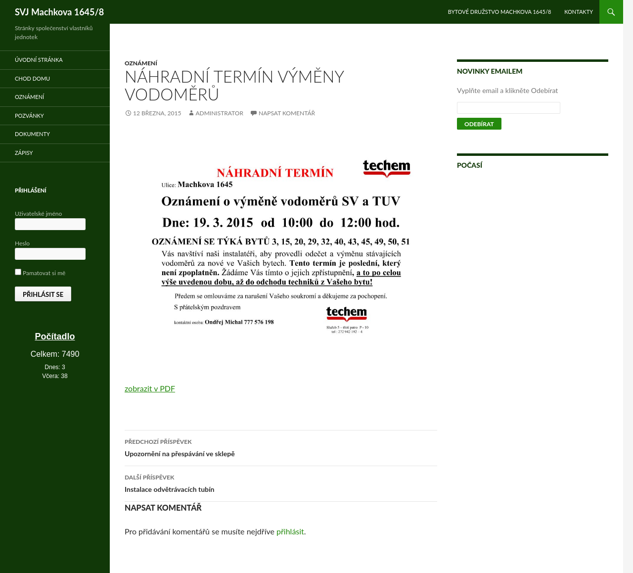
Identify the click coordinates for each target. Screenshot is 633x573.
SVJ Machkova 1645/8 (59, 11)
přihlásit (290, 531)
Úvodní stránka (39, 59)
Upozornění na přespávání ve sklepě (281, 447)
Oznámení (141, 63)
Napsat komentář (287, 113)
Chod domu (32, 78)
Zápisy (24, 152)
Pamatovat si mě (40, 273)
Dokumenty (32, 134)
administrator (219, 113)
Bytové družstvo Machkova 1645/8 (499, 11)
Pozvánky (29, 115)
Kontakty (578, 11)
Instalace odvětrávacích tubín (281, 482)
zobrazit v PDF (150, 388)
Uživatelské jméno (38, 213)
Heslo (22, 243)
